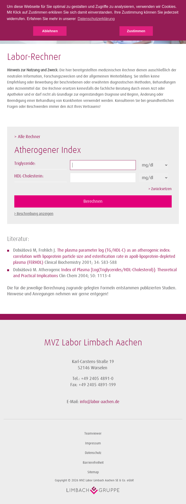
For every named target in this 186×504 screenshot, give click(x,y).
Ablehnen (50, 31)
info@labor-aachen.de (99, 401)
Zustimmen (136, 31)
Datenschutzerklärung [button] (96, 19)
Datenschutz (93, 453)
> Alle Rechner (27, 136)
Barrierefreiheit (93, 463)
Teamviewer (93, 433)
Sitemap (93, 472)
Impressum (93, 443)
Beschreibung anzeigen (35, 214)
